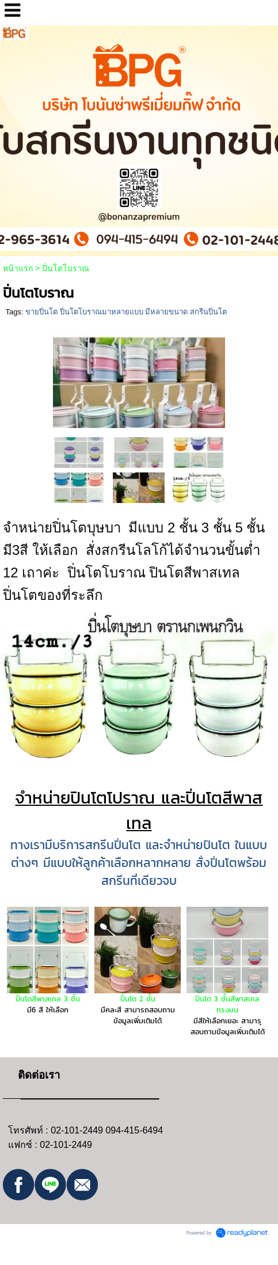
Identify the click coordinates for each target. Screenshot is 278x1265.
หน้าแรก (18, 268)
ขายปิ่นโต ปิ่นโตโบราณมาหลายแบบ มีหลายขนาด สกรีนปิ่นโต (126, 311)
